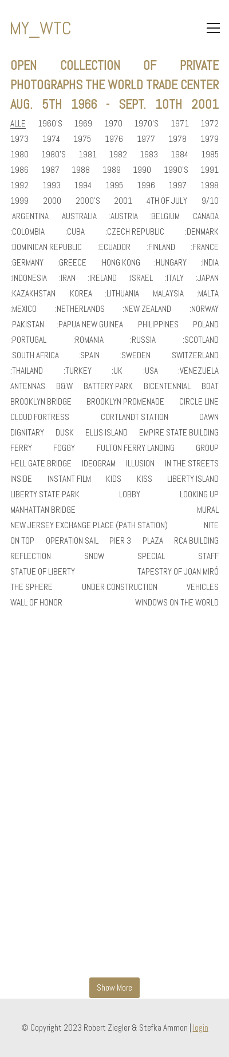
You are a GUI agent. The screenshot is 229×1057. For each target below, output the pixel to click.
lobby (129, 494)
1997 (177, 185)
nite (211, 525)
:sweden (135, 355)
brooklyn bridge (41, 402)
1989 (111, 170)
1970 (113, 123)
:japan (207, 278)
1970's (146, 123)
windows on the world (177, 602)
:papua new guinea (90, 324)
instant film (69, 479)
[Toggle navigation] (213, 28)
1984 (179, 154)
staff (208, 556)
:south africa (34, 355)
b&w (64, 386)
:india (209, 263)
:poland (205, 324)
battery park (108, 386)
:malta (207, 293)
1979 (209, 139)
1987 (50, 170)
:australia (78, 216)
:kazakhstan (33, 293)
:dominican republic (46, 247)
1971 (180, 123)
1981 (87, 154)
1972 (209, 123)
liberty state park (45, 494)
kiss (144, 479)
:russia (143, 340)
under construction (119, 587)
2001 (123, 201)
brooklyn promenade (125, 402)
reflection (30, 556)
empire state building (179, 432)
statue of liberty (42, 572)
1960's (50, 123)
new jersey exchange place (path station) (89, 525)
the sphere (31, 587)
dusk (65, 432)
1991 (209, 170)
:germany (27, 263)
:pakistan (27, 324)
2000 (52, 201)
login (200, 1027)
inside (21, 479)
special (151, 556)
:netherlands (80, 309)
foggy (64, 448)
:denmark (202, 232)
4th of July (167, 201)
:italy (174, 278)
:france (205, 247)
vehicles (203, 587)
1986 (19, 170)
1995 (114, 185)
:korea (80, 293)
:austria (123, 216)
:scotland (201, 340)
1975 (82, 139)
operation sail (72, 541)
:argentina (29, 216)
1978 (177, 139)
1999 (19, 201)
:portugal (28, 340)
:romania (88, 340)
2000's (88, 201)
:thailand (26, 371)
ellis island (106, 432)
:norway (204, 309)
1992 (19, 185)
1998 (209, 185)
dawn (209, 417)
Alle (18, 123)
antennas (27, 386)
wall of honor (36, 602)
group (207, 448)
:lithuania (122, 293)
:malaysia (167, 293)
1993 (51, 185)
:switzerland (194, 355)
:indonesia (28, 278)
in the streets (192, 463)
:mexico (23, 309)
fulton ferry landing (136, 448)
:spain (89, 355)
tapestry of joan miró (178, 572)
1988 (81, 170)
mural (208, 510)
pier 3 (120, 541)
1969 (83, 123)
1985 (210, 154)
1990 (142, 170)
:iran (67, 278)
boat (210, 386)
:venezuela (198, 371)
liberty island (193, 479)
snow (94, 556)
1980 (19, 154)
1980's (53, 154)
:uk (117, 371)
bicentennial (167, 386)
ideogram (99, 463)
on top (22, 541)
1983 (149, 154)
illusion (140, 463)
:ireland (102, 278)
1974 (51, 139)
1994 (83, 185)
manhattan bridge (43, 510)
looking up (199, 494)
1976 (114, 139)
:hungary (170, 263)
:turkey (78, 371)
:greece (71, 263)
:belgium (164, 216)
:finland (161, 247)
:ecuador (114, 247)
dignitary (27, 432)
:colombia (27, 232)
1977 (146, 139)
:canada (205, 216)
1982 (118, 154)
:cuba (75, 232)
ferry (21, 448)
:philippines (157, 324)
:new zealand (147, 309)
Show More (114, 987)
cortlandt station (134, 417)
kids (113, 479)
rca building (196, 541)
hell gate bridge (41, 463)
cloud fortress (39, 417)
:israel (140, 278)
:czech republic (134, 232)
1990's (176, 170)
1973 (19, 139)
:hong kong (120, 263)
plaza (153, 541)
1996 (146, 185)
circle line (199, 402)
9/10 (210, 201)
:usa (150, 371)
